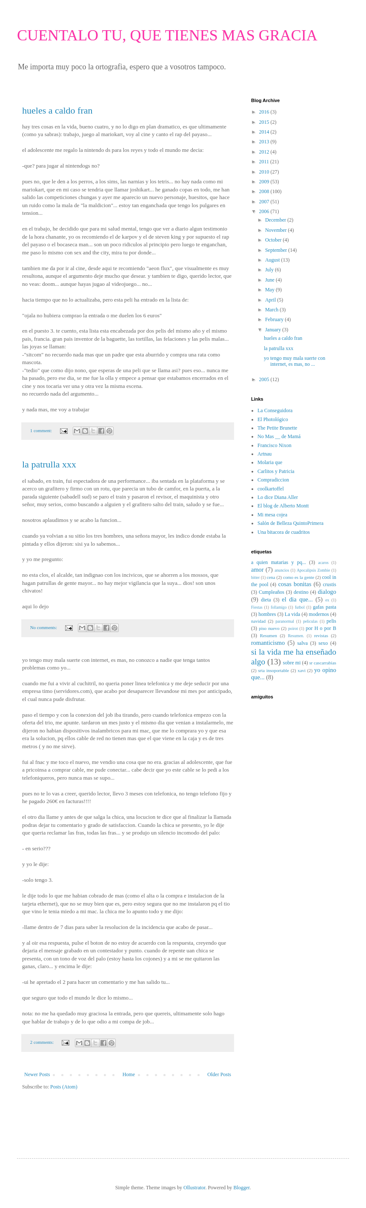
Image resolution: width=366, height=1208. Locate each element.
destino (301, 592)
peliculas (310, 621)
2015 (265, 122)
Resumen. (296, 635)
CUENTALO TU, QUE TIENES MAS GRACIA (167, 35)
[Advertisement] (72, 1116)
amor (257, 569)
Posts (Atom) (63, 1087)
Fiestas (257, 607)
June (270, 280)
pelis (331, 621)
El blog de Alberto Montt (283, 506)
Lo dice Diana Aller (277, 497)
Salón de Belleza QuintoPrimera (290, 523)
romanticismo (268, 642)
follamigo (278, 607)
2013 (265, 142)
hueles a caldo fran (57, 110)
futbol (300, 607)
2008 (265, 191)
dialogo (327, 591)
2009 (265, 182)
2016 (265, 112)
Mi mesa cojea (272, 515)
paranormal (284, 621)
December (276, 220)
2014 (265, 132)
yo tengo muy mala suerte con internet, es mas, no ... (294, 361)
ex (327, 600)
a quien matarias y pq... (278, 562)
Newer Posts (37, 1074)
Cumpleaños (271, 592)
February (275, 319)
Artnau (264, 454)
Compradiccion (273, 480)
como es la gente (298, 577)
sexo (323, 643)
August (273, 260)
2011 (265, 162)
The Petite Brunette (277, 428)
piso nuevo (269, 628)
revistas (321, 635)
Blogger (241, 1188)
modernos (319, 614)
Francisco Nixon (274, 445)
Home (129, 1074)
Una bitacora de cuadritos (283, 532)
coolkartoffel (270, 489)
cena (271, 577)
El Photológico (272, 419)
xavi (301, 670)
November (276, 230)
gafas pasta (324, 607)
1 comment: (41, 430)
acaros (323, 562)
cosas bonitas (295, 584)
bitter (255, 577)
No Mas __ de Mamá (278, 436)
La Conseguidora (274, 410)
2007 (265, 202)
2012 (265, 152)
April (271, 300)
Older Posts (219, 1074)
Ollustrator (194, 1188)
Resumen (268, 635)
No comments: (44, 627)
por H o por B (321, 628)
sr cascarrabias (322, 662)
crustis (329, 584)
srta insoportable (273, 670)
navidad (258, 621)
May (270, 290)
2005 (265, 379)
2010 (265, 172)
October (274, 240)
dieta (266, 600)
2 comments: (42, 1042)
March (272, 310)
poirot (293, 628)
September (276, 250)
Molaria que (269, 462)
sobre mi (292, 663)
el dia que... (297, 599)
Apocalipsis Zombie (313, 570)
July (270, 270)
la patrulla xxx (49, 464)
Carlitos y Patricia (276, 471)
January (273, 330)
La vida (292, 614)
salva (302, 643)
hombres (267, 614)
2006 (265, 211)
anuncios (281, 570)
